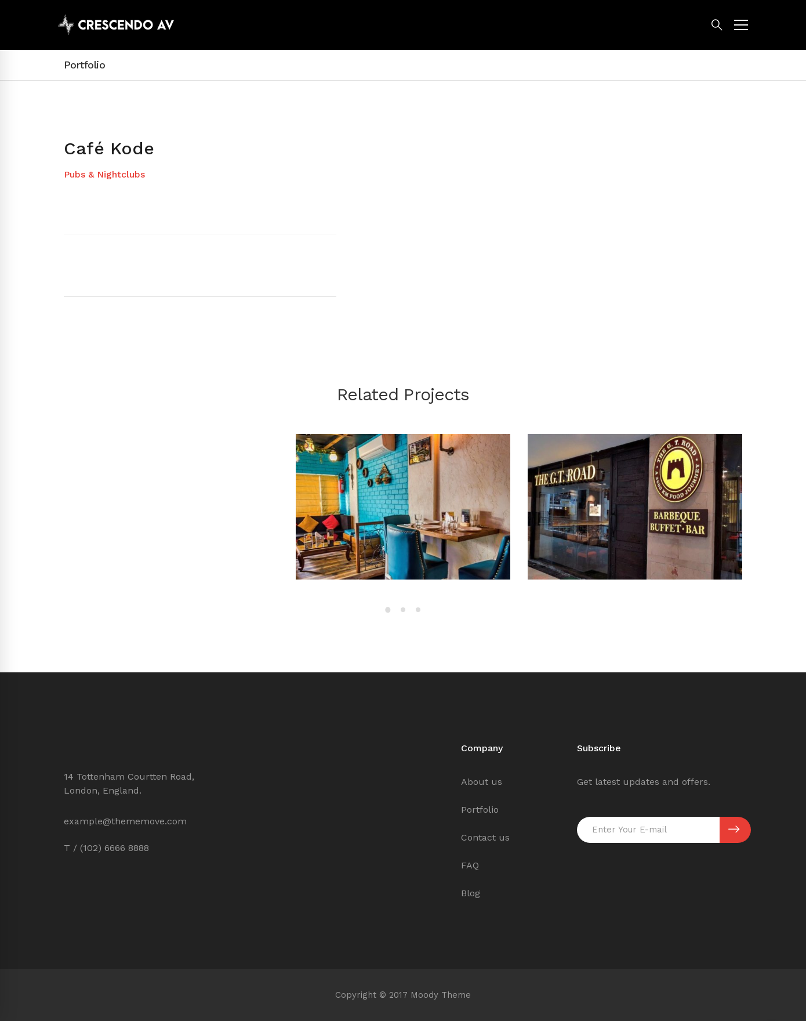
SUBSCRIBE (733, 829)
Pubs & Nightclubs (104, 174)
